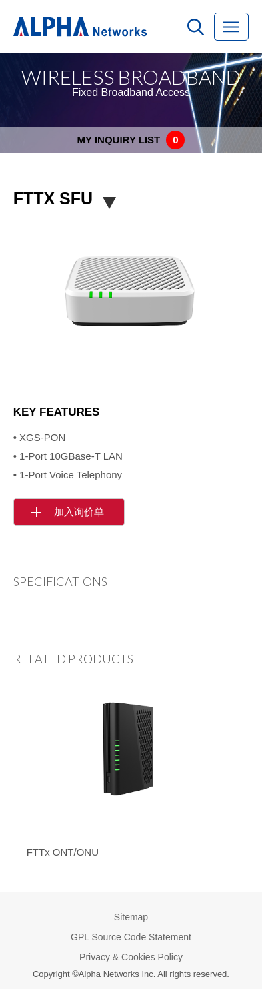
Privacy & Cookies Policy (131, 957)
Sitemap (131, 917)
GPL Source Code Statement (131, 937)
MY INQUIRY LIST (131, 139)
